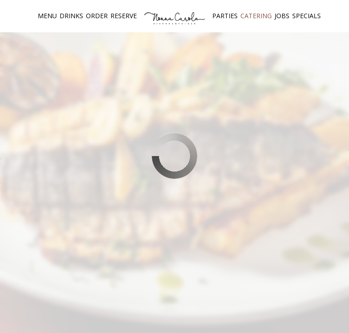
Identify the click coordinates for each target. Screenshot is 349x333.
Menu (47, 15)
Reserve (123, 15)
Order (97, 15)
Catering (256, 15)
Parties (225, 15)
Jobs (281, 15)
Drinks (71, 15)
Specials (306, 15)
